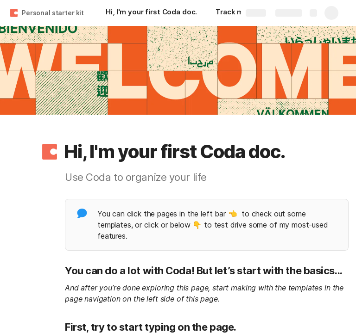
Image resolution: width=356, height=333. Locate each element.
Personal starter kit (53, 13)
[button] (49, 151)
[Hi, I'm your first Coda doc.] (151, 13)
